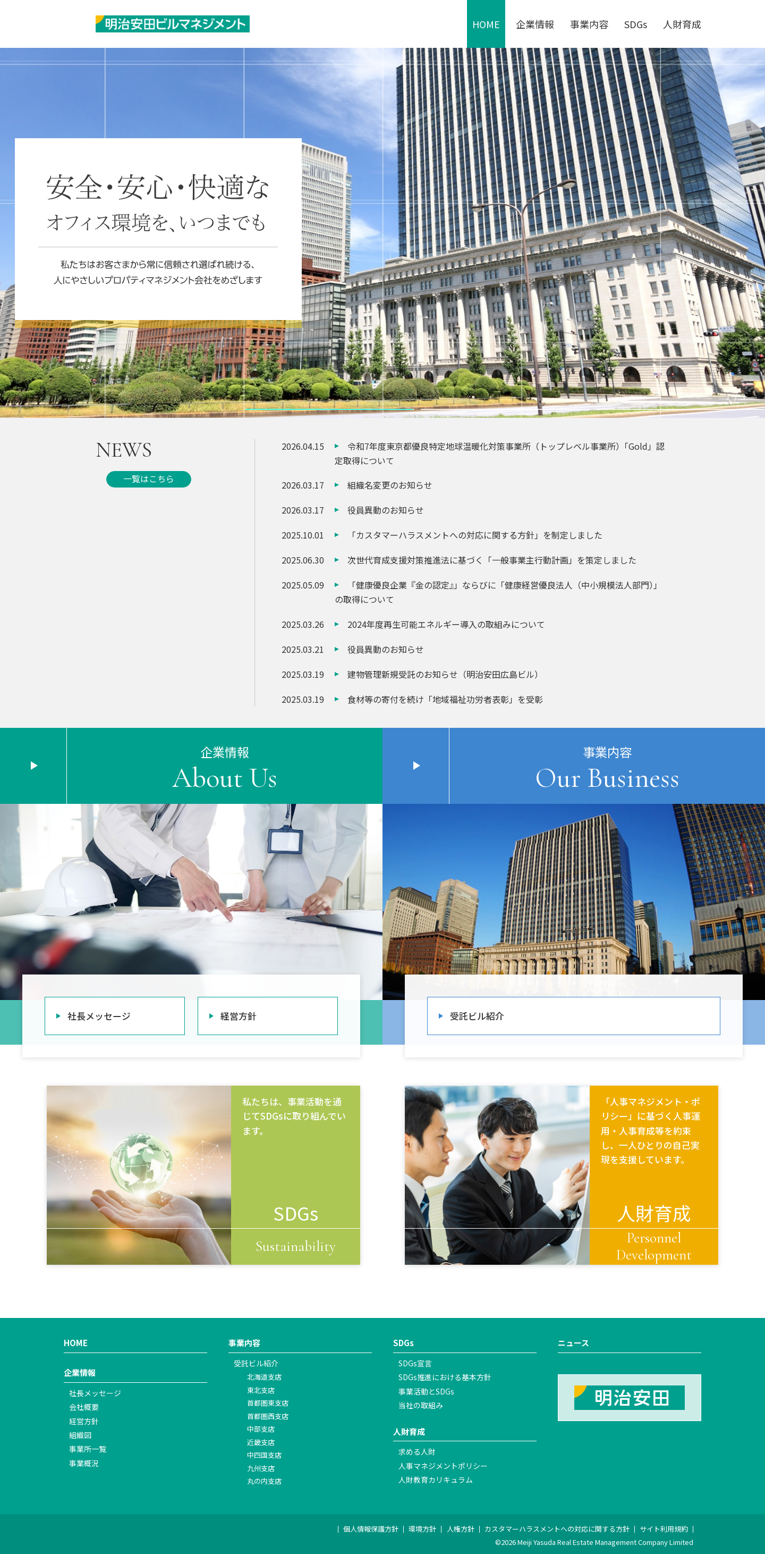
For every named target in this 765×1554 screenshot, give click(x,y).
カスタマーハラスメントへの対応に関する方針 (557, 1528)
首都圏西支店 (267, 1416)
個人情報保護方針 (370, 1528)
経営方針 (238, 1015)
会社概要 (84, 1406)
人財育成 (682, 24)
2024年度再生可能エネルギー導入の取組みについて (446, 624)
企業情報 (535, 24)
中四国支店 (264, 1455)
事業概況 (84, 1463)
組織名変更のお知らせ (389, 484)
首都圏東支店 (267, 1403)
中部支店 (261, 1429)
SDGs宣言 (415, 1363)
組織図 (80, 1435)
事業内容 (589, 24)
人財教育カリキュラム (435, 1479)
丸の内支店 (264, 1481)
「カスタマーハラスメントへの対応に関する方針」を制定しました (474, 534)
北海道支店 (264, 1377)
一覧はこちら (148, 478)
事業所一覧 (87, 1448)
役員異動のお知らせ (385, 509)
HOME (486, 24)
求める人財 (417, 1451)
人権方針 (460, 1528)
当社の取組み (420, 1405)
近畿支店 (261, 1442)
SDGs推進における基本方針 (444, 1377)
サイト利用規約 (664, 1528)
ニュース (573, 1342)
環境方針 (422, 1528)
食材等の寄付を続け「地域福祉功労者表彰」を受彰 (445, 699)
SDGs (635, 24)
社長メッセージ (99, 1015)
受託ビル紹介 (477, 1015)
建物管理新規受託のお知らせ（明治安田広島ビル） (445, 674)
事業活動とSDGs (426, 1391)
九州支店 (261, 1468)
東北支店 (261, 1390)
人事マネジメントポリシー (443, 1465)
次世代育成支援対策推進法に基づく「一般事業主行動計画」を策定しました (491, 559)
